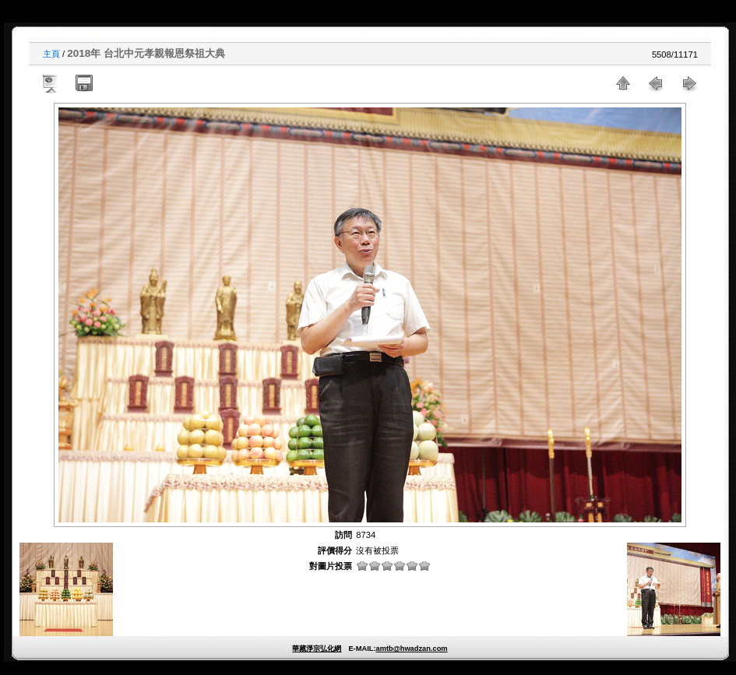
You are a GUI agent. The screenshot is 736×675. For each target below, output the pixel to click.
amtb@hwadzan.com (411, 648)
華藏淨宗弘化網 (316, 648)
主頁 (51, 53)
